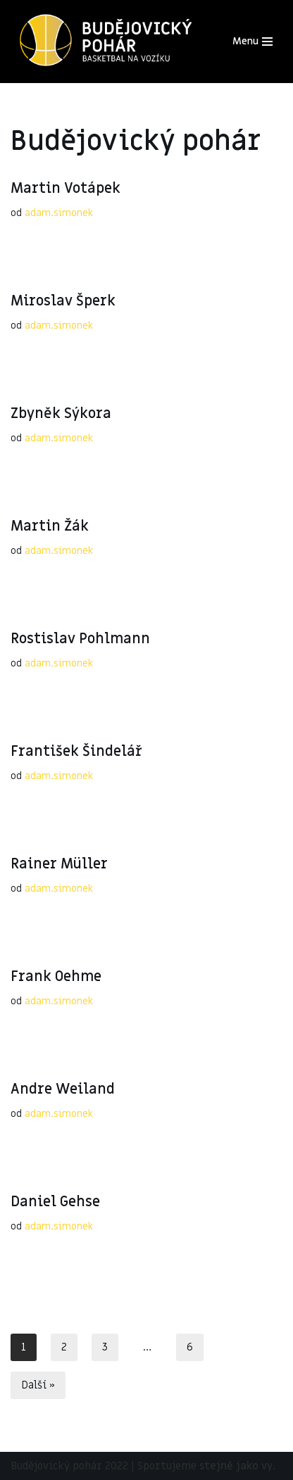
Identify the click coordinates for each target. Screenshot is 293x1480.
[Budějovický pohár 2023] (106, 41)
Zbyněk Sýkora (61, 414)
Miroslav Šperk (63, 301)
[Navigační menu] (252, 41)
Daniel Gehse (55, 1202)
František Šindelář (76, 751)
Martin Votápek (65, 188)
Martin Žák (50, 526)
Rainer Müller (59, 864)
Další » (38, 1385)
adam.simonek (59, 213)
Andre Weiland (63, 1089)
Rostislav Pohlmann (80, 639)
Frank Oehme (56, 977)
